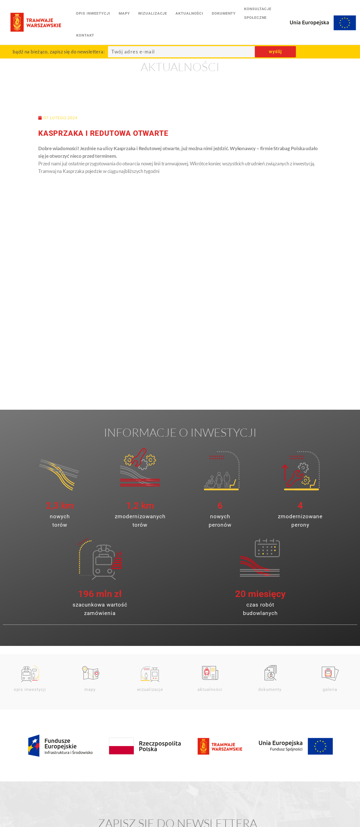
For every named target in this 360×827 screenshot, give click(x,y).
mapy (124, 13)
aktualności (189, 13)
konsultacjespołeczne (257, 13)
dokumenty (224, 13)
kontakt (85, 35)
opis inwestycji (93, 13)
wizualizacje (152, 13)
